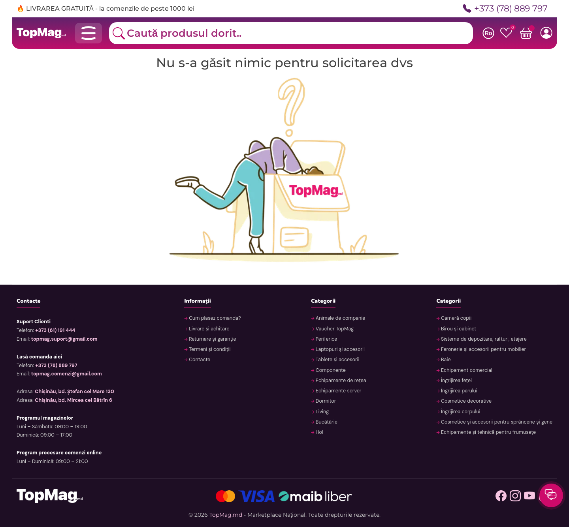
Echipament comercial (466, 370)
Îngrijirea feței (456, 380)
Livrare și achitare (209, 329)
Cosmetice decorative (466, 401)
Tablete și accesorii (337, 359)
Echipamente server (338, 391)
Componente (330, 370)
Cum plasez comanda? (214, 318)
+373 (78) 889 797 (505, 8)
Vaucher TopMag (334, 329)
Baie (445, 359)
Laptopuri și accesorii (340, 349)
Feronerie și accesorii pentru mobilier (483, 349)
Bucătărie (326, 422)
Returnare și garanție (212, 339)
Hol (319, 432)
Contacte (199, 359)
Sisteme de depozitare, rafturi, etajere (483, 339)
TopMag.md (225, 514)
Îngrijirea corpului (460, 412)
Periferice (326, 339)
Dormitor (325, 401)
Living (322, 412)
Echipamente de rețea (340, 380)
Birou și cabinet (458, 329)
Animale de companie (340, 318)
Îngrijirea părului (458, 391)
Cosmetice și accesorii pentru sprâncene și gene (496, 422)
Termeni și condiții (209, 349)
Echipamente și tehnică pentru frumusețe (488, 432)
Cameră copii (455, 318)
